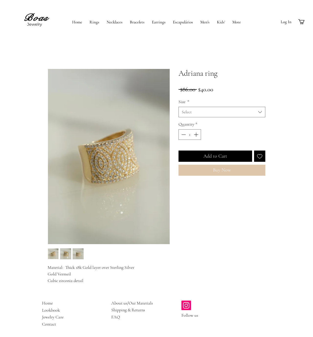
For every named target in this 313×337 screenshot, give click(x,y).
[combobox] (222, 112)
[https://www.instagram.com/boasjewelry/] (186, 305)
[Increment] (196, 135)
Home (47, 303)
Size (184, 101)
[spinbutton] (190, 135)
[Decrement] (183, 135)
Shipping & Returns (128, 310)
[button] (304, 21)
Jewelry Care (53, 317)
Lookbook (51, 310)
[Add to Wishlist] (259, 156)
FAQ (115, 317)
